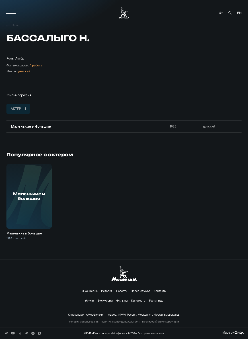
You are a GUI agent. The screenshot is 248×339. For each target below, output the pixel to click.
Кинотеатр (138, 300)
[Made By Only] (233, 333)
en (239, 13)
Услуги (89, 300)
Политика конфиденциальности (120, 321)
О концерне (90, 291)
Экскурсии (105, 300)
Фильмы (122, 300)
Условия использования (84, 321)
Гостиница (156, 300)
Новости (121, 291)
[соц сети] (6, 333)
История (107, 291)
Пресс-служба (140, 291)
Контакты (160, 291)
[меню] (10, 12)
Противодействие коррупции (160, 321)
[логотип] (124, 13)
